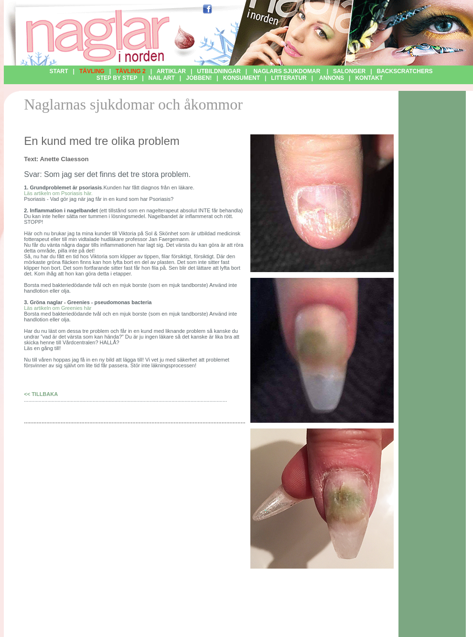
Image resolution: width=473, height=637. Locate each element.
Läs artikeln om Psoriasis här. (58, 193)
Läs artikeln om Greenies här (57, 308)
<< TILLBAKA (41, 394)
